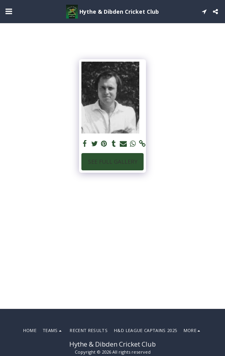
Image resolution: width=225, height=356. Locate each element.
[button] (8, 11)
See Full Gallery (112, 161)
